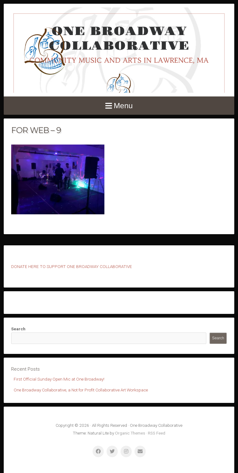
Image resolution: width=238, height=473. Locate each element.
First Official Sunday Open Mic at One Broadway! (59, 379)
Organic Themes (130, 433)
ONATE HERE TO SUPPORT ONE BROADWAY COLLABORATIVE (73, 266)
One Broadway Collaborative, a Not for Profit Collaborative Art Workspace (81, 389)
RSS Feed (156, 433)
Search (18, 328)
